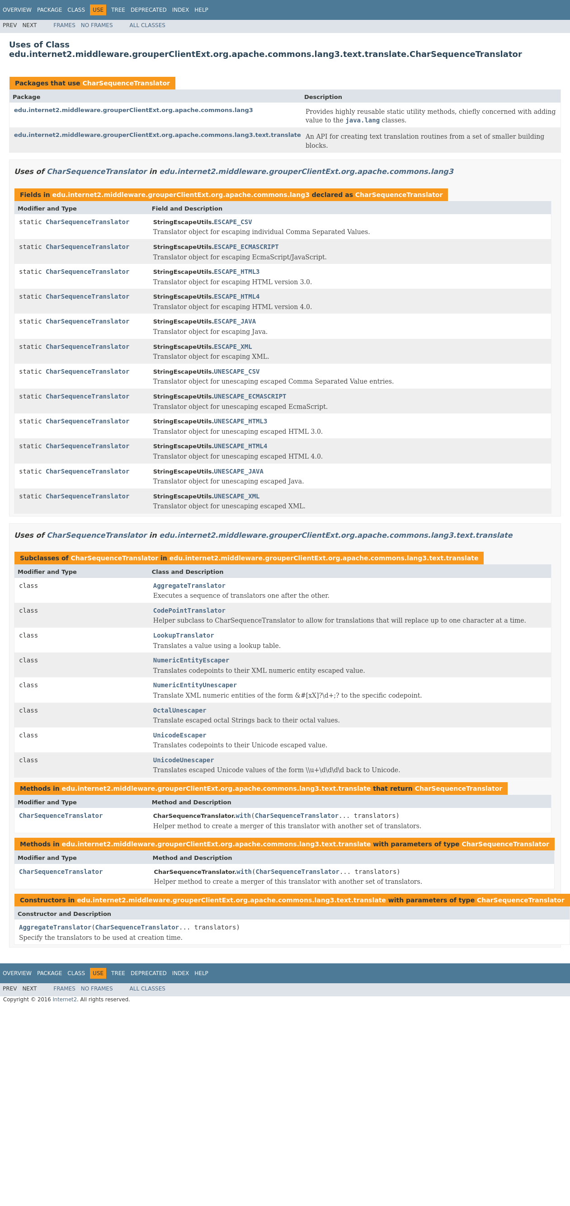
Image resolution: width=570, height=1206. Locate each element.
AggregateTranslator (189, 585)
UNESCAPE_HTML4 (240, 446)
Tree (118, 10)
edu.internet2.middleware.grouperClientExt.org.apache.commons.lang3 (133, 110)
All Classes (147, 25)
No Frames (97, 25)
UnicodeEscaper (180, 735)
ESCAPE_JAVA (235, 321)
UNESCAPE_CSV (236, 371)
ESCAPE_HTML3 (236, 271)
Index (180, 10)
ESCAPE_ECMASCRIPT (246, 246)
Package (49, 10)
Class (76, 10)
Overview (17, 10)
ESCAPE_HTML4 (236, 296)
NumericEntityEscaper (191, 660)
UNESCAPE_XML (236, 496)
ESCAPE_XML (233, 346)
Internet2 (64, 999)
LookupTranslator (183, 635)
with (243, 815)
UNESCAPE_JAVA (239, 471)
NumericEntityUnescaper (195, 685)
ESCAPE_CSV (233, 221)
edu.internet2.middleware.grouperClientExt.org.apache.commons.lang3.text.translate (157, 134)
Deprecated (149, 10)
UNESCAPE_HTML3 (240, 421)
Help (201, 10)
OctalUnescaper (180, 710)
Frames (64, 25)
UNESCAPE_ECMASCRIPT (250, 396)
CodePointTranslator (189, 610)
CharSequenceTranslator (126, 83)
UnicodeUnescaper (183, 760)
